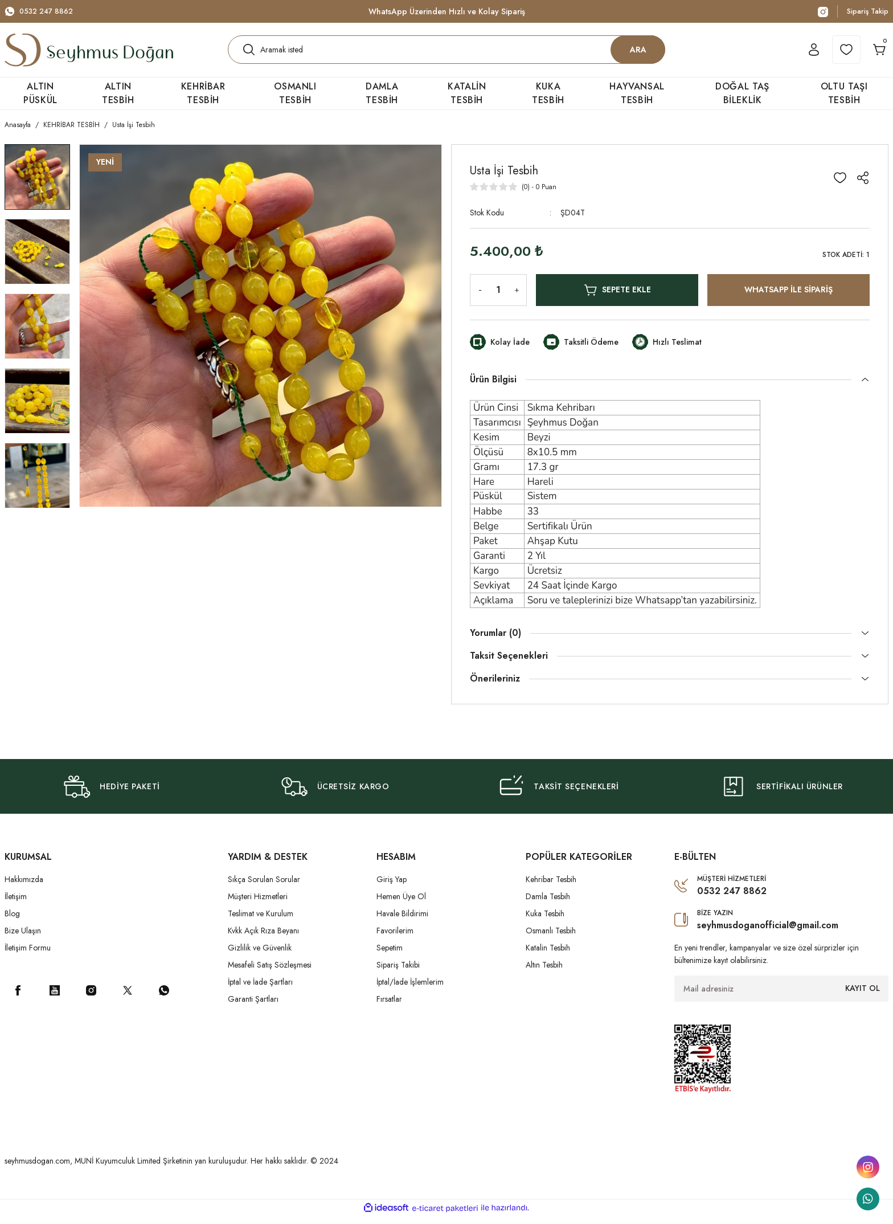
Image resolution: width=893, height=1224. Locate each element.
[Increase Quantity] (519, 297)
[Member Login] (799, 53)
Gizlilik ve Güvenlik (260, 955)
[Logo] (89, 53)
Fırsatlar (389, 1006)
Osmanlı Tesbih (551, 938)
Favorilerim (394, 938)
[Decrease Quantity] (478, 297)
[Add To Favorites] (840, 185)
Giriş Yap (391, 886)
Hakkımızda (24, 886)
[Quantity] (498, 297)
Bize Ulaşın (23, 938)
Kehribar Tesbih (551, 886)
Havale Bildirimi (402, 921)
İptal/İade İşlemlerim (410, 989)
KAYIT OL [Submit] (862, 995)
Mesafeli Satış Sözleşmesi (270, 972)
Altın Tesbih (544, 972)
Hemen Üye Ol (401, 903)
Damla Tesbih (548, 903)
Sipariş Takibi (398, 972)
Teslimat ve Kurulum (260, 921)
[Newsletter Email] (781, 996)
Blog (12, 921)
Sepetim (389, 955)
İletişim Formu (28, 955)
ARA (638, 53)
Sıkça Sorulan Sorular (264, 886)
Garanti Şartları (253, 1006)
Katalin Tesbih (548, 955)
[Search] (446, 53)
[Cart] (874, 53)
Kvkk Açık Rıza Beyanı (263, 938)
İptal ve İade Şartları (260, 989)
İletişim (16, 903)
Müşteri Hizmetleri (258, 903)
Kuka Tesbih (545, 921)
